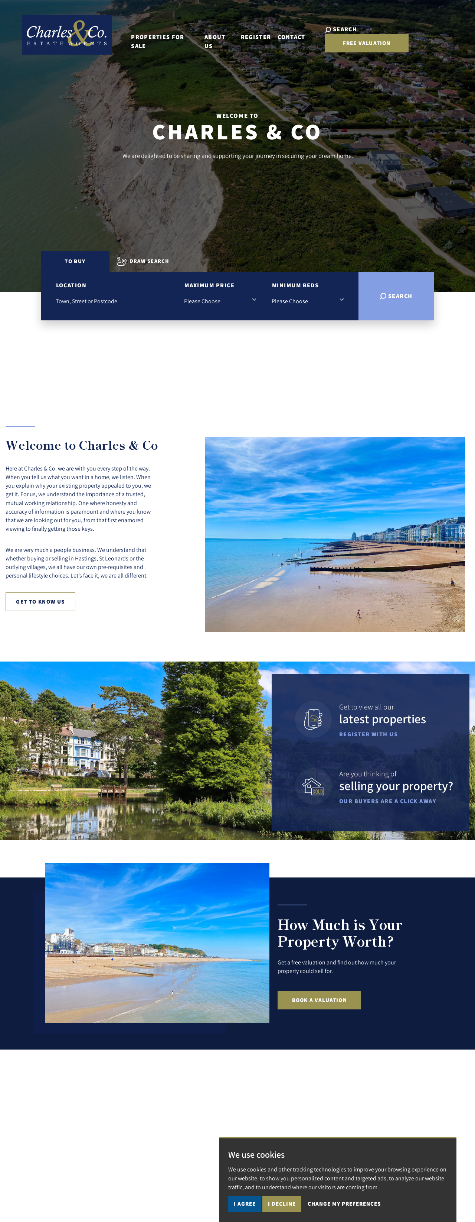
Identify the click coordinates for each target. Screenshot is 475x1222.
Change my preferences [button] (344, 1203)
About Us (220, 38)
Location (71, 285)
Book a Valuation (319, 999)
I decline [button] (282, 1203)
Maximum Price (209, 285)
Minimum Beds (295, 285)
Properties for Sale (163, 38)
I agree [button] (245, 1203)
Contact (293, 38)
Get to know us (40, 601)
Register (257, 38)
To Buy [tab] (75, 261)
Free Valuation (412, 38)
